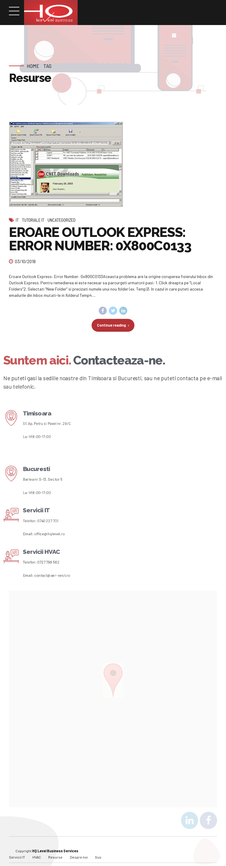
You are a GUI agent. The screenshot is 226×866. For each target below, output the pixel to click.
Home (33, 66)
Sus (98, 849)
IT (17, 220)
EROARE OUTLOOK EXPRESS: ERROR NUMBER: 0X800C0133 (100, 239)
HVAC (36, 849)
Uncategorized (62, 220)
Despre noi (79, 849)
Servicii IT (17, 849)
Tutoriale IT (33, 220)
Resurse (55, 849)
